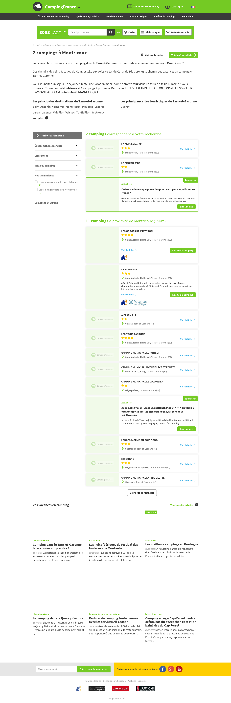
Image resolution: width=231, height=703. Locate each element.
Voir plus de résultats (142, 492)
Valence (46, 112)
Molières (87, 107)
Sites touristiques (138, 16)
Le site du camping (182, 250)
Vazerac (99, 107)
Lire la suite (186, 206)
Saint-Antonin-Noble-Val (48, 107)
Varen (36, 112)
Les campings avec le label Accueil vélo (58, 191)
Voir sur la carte (151, 55)
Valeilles (58, 112)
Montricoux (73, 107)
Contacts (142, 680)
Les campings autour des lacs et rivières (58, 183)
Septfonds (98, 112)
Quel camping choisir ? (87, 16)
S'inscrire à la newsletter (94, 668)
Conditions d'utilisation (114, 680)
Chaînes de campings (164, 16)
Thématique (150, 32)
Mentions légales (93, 680)
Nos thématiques (114, 16)
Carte (129, 32)
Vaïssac (70, 112)
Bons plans (187, 16)
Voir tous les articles (184, 504)
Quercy (125, 107)
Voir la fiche (188, 149)
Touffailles (83, 112)
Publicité (132, 680)
